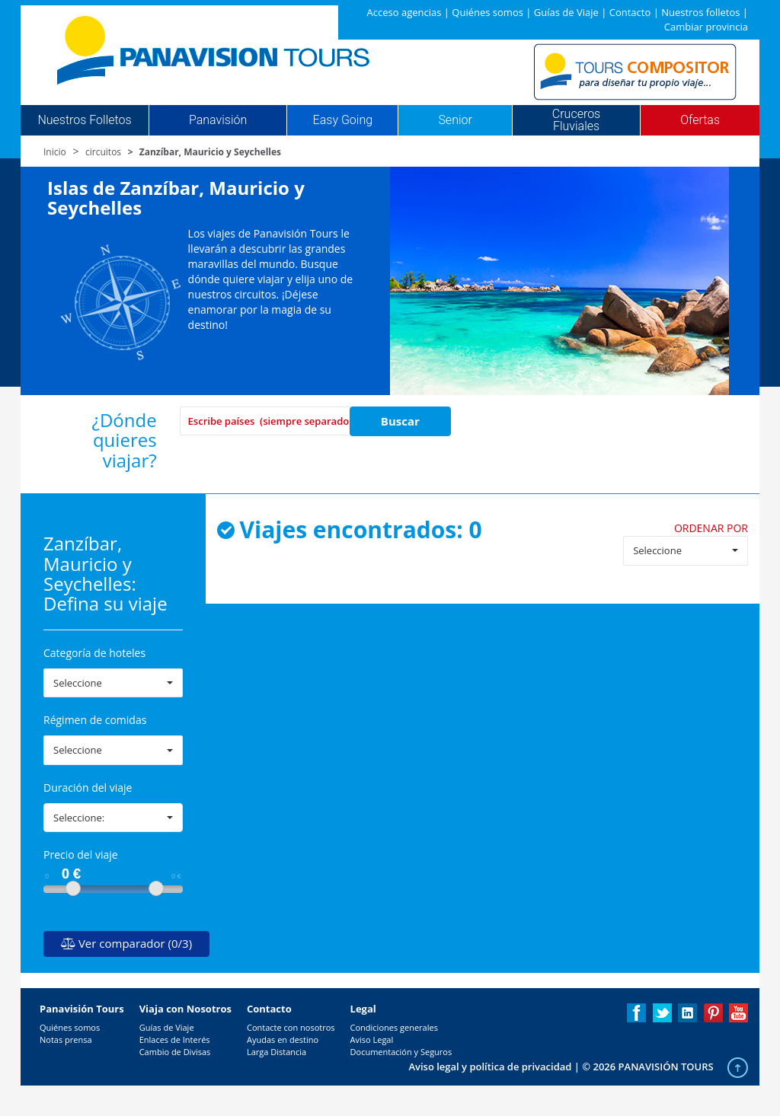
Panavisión (218, 120)
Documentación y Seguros (401, 1051)
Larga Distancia (276, 1051)
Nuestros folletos (700, 12)
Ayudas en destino (282, 1039)
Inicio (54, 151)
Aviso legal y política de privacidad (489, 1066)
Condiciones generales (394, 1027)
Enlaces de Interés (174, 1039)
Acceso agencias (404, 12)
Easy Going (342, 120)
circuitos (103, 151)
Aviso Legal (372, 1039)
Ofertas (700, 120)
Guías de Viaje (566, 12)
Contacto (630, 12)
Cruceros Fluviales (576, 120)
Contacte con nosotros (291, 1027)
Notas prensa (66, 1039)
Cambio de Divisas (175, 1051)
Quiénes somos (487, 12)
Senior (455, 120)
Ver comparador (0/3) (126, 943)
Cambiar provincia (706, 26)
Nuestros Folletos (84, 120)
